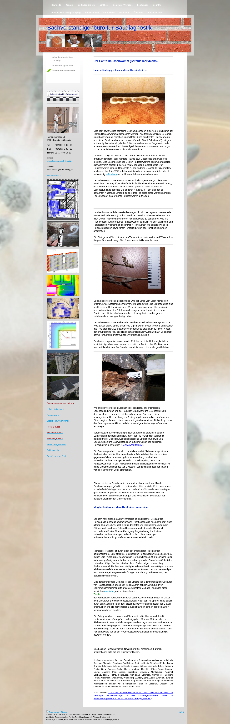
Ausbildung (109, 591)
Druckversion (52, 712)
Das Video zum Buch (56, 456)
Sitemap (64, 712)
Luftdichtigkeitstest (55, 409)
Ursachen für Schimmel (58, 421)
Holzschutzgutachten (56, 444)
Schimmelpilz (53, 450)
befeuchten (111, 174)
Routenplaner (53, 415)
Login (182, 712)
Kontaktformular (54, 175)
